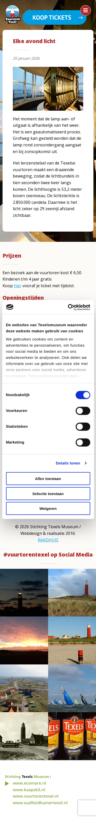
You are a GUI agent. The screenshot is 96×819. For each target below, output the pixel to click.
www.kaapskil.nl (29, 789)
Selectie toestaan (48, 493)
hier (18, 285)
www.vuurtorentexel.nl (36, 796)
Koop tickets (52, 17)
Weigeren (48, 508)
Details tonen (68, 463)
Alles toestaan (48, 478)
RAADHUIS (48, 540)
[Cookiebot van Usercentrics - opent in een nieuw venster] (68, 307)
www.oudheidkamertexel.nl (40, 802)
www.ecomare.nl (29, 783)
